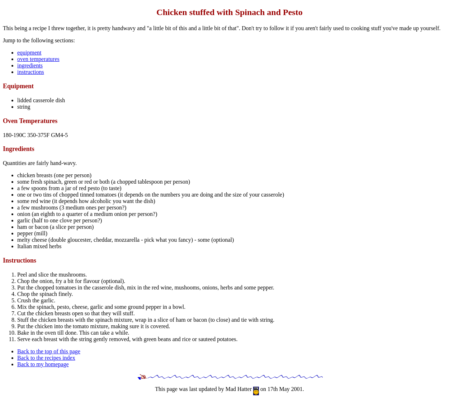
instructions (30, 72)
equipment (29, 52)
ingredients (30, 65)
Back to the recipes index (46, 358)
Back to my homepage (43, 364)
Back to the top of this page (48, 351)
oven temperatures (38, 59)
